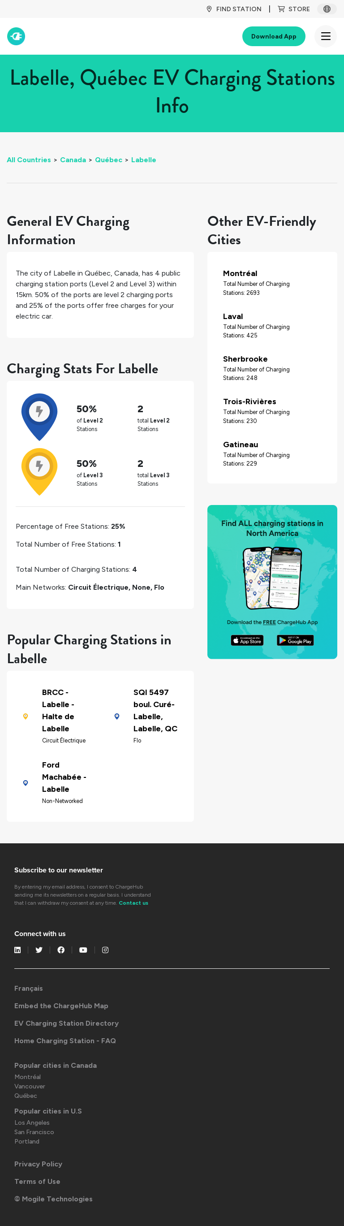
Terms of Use (37, 1181)
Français (28, 988)
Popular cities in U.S (48, 1111)
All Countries (29, 159)
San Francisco (34, 1132)
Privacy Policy (38, 1164)
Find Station (234, 9)
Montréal (27, 1077)
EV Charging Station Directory (66, 1023)
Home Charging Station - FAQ (65, 1040)
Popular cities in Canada (55, 1065)
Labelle (143, 159)
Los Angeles (32, 1123)
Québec (108, 159)
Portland (26, 1141)
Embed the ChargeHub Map (61, 1006)
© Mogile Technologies (53, 1199)
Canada (73, 159)
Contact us (133, 903)
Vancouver (29, 1086)
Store (294, 9)
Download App (274, 36)
